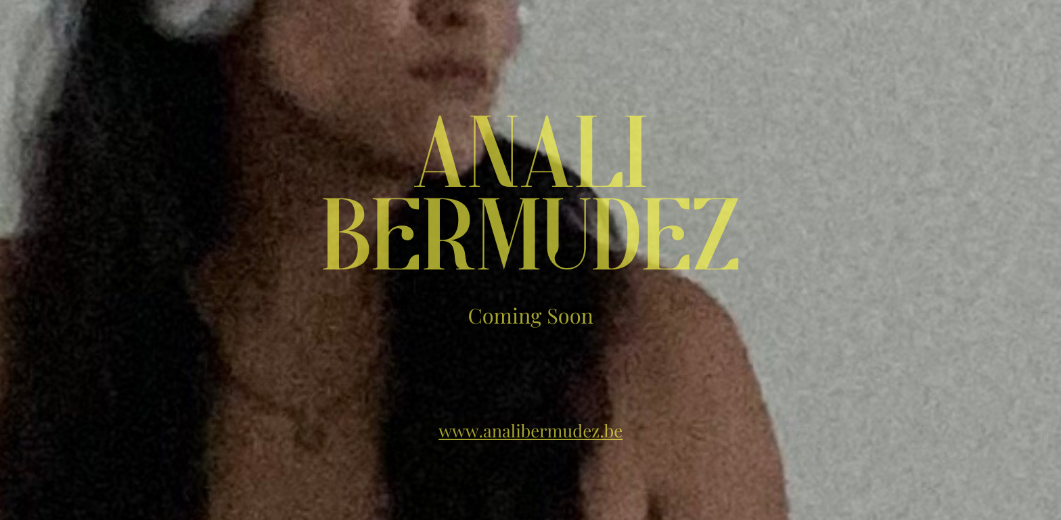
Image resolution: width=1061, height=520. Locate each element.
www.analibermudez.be (530, 430)
